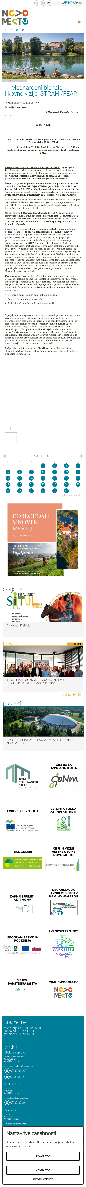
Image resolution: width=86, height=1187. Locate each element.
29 (43, 490)
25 (78, 484)
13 (19, 478)
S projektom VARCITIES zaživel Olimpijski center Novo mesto (40, 741)
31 (66, 490)
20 (19, 484)
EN (50, 3)
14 (31, 478)
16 (54, 478)
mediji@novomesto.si (18, 1124)
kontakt (43, 3)
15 (43, 478)
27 (19, 490)
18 (78, 478)
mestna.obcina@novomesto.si (21, 1066)
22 (43, 484)
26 (8, 490)
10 (66, 472)
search (36, 3)
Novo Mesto (22, 17)
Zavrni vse (43, 1170)
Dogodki (8, 80)
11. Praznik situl (18, 625)
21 (31, 484)
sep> (81, 456)
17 (66, 478)
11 (78, 472)
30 (54, 490)
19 (8, 484)
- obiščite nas (70, 3)
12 (8, 478)
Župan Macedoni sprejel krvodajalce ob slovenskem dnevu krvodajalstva (35, 682)
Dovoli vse (43, 1156)
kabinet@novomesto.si (19, 1098)
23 (54, 484)
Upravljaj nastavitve (43, 1179)
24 (66, 484)
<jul (5, 456)
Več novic (69, 694)
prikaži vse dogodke (71, 495)
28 (31, 490)
